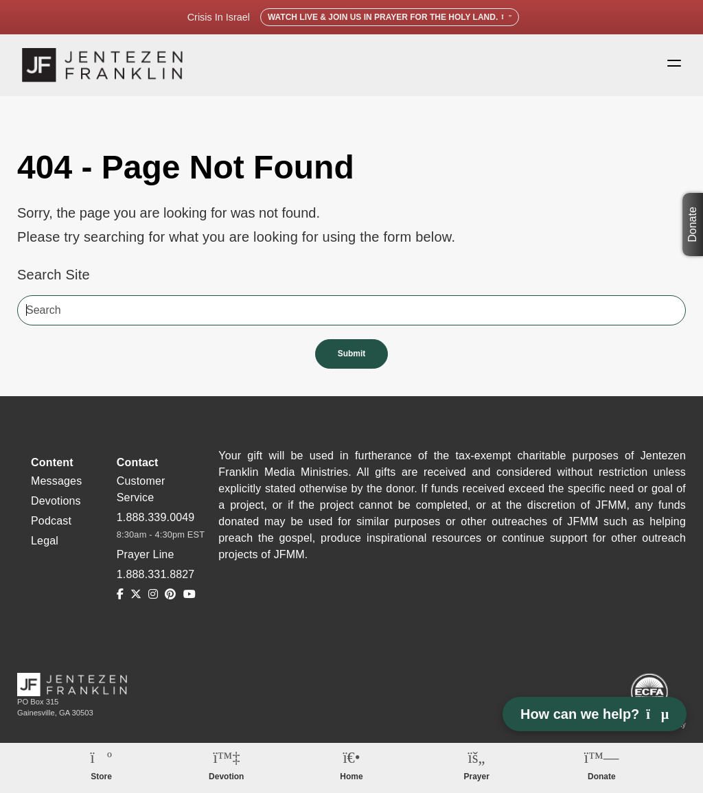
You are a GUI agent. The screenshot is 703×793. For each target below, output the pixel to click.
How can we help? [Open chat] (594, 714)
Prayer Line (145, 554)
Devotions (56, 501)
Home (351, 776)
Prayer (476, 776)
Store (101, 776)
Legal (44, 541)
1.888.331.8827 (156, 574)
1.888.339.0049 (156, 517)
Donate (692, 224)
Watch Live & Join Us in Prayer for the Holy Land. (389, 17)
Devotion (226, 776)
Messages (56, 481)
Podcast (51, 521)
